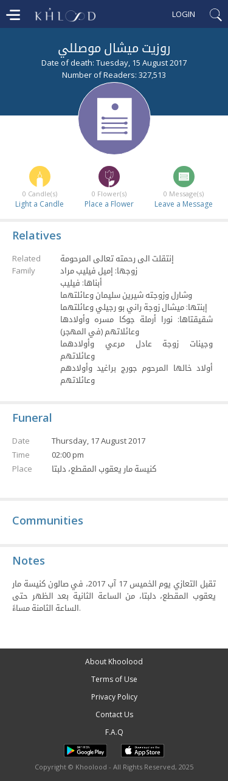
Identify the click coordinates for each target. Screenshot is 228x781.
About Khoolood (114, 661)
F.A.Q (114, 732)
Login (183, 14)
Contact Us (114, 714)
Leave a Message (183, 204)
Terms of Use (114, 679)
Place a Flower (109, 204)
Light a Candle (39, 204)
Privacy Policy (114, 697)
